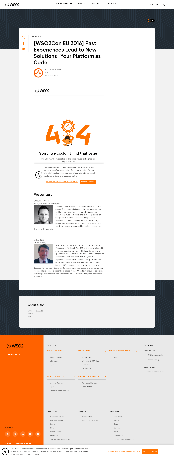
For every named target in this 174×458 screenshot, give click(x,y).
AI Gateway (54, 361)
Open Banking (153, 360)
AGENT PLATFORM (54, 351)
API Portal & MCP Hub (90, 361)
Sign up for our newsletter (18, 443)
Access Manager (56, 383)
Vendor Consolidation (156, 372)
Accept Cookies (150, 451)
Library (53, 428)
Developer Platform (89, 383)
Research (54, 435)
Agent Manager (56, 357)
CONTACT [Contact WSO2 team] (154, 5)
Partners (117, 420)
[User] (165, 4)
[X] (15, 434)
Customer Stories (57, 416)
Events (52, 424)
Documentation (56, 420)
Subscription (87, 416)
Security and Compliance (124, 439)
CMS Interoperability (155, 355)
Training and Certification (60, 439)
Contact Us (13, 354)
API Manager (86, 357)
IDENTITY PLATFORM (55, 376)
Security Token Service (59, 390)
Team (116, 424)
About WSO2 (119, 416)
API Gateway (86, 369)
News (116, 432)
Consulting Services (90, 420)
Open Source (55, 432)
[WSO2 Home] (12, 4)
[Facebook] (7, 434)
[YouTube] (30, 434)
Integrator (117, 357)
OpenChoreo (87, 387)
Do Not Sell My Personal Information (124, 451)
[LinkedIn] (22, 434)
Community (118, 435)
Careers (117, 428)
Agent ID (53, 365)
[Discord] (38, 434)
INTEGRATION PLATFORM (119, 351)
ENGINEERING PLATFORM (88, 376)
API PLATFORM (84, 351)
